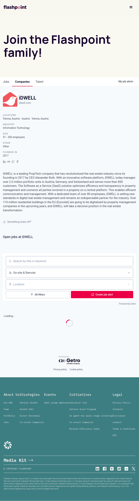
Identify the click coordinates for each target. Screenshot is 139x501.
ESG (114, 435)
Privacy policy (60, 369)
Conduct (117, 422)
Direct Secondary (30, 415)
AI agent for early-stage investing (90, 415)
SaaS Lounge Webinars (56, 402)
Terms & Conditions (124, 428)
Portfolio (9, 415)
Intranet (118, 409)
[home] (15, 7)
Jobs (6, 422)
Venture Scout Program (82, 409)
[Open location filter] (128, 284)
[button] (131, 7)
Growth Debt (27, 409)
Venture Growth (28, 402)
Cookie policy (76, 369)
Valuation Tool (78, 402)
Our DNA (8, 402)
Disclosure (119, 415)
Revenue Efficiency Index (84, 428)
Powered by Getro (127, 304)
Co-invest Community (32, 422)
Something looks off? (17, 221)
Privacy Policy (121, 402)
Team (6, 409)
